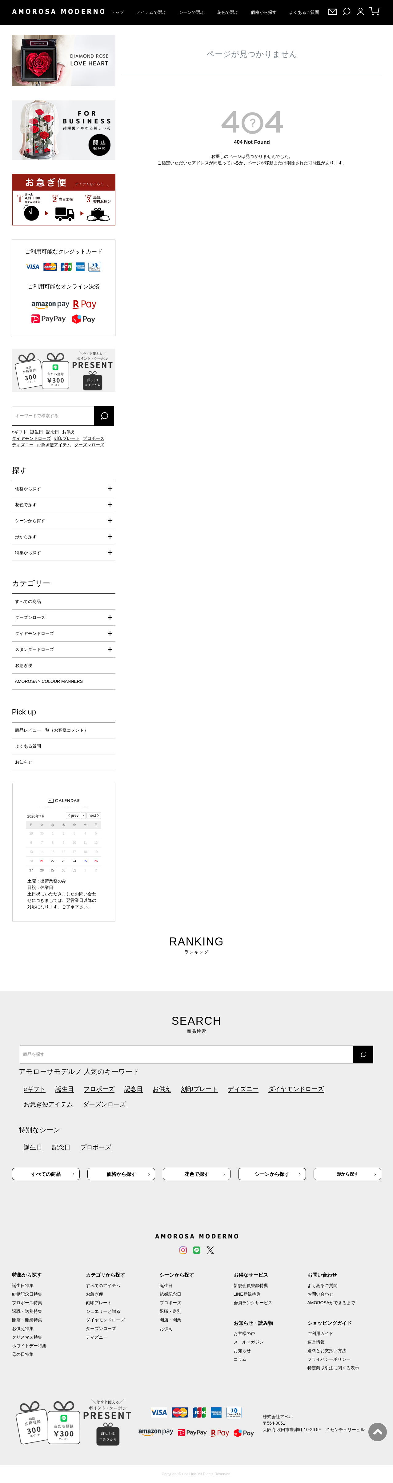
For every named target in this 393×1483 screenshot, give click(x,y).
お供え (68, 431)
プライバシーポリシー (329, 1359)
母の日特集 (23, 1354)
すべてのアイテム (103, 1285)
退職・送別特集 (27, 1311)
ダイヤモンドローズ (31, 438)
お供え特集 (23, 1328)
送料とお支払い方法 (326, 1350)
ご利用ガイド (320, 1333)
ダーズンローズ (89, 444)
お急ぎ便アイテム (54, 444)
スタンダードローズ (34, 649)
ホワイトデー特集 (29, 1345)
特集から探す (28, 552)
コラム (240, 1359)
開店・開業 (170, 1319)
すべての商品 (28, 601)
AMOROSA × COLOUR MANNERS (49, 681)
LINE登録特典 (247, 1294)
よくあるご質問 (304, 12)
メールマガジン (249, 1342)
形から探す (26, 536)
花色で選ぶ (228, 12)
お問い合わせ (320, 1294)
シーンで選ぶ (192, 12)
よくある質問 (28, 746)
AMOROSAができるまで (331, 1302)
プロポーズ (93, 438)
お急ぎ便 (23, 665)
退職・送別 (170, 1311)
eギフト (19, 431)
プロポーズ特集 (27, 1302)
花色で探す (26, 504)
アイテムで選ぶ (151, 12)
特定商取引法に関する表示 (333, 1367)
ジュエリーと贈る (103, 1311)
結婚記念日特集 (27, 1294)
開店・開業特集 (27, 1319)
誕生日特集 (23, 1285)
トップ (117, 12)
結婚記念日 (170, 1294)
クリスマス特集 (27, 1337)
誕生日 (36, 431)
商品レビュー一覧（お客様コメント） (51, 730)
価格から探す (264, 12)
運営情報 (316, 1342)
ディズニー (23, 444)
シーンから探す (30, 520)
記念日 (52, 431)
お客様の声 (244, 1333)
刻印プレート (67, 438)
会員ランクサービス (253, 1302)
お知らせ (23, 762)
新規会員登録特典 (251, 1285)
